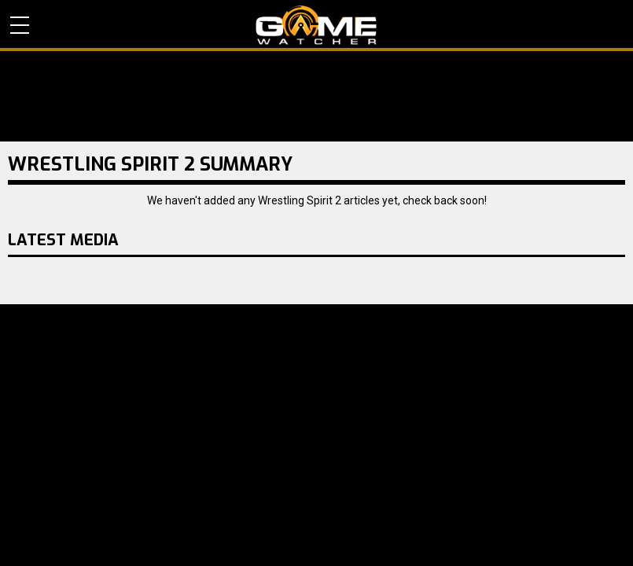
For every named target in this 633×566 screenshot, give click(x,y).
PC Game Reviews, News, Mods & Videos (316, 25)
